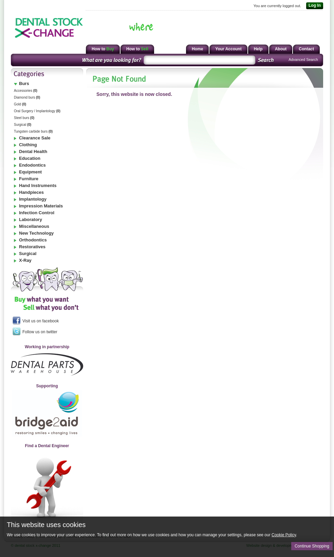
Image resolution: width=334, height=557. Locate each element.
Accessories (25, 90)
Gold (20, 104)
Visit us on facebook (36, 320)
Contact (306, 49)
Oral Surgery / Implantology (37, 111)
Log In (313, 5)
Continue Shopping (312, 546)
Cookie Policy (284, 535)
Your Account (228, 49)
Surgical (22, 124)
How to (103, 49)
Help (258, 49)
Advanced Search (303, 59)
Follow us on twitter (35, 331)
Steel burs (24, 118)
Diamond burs (27, 97)
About (281, 49)
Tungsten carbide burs (33, 131)
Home (197, 49)
